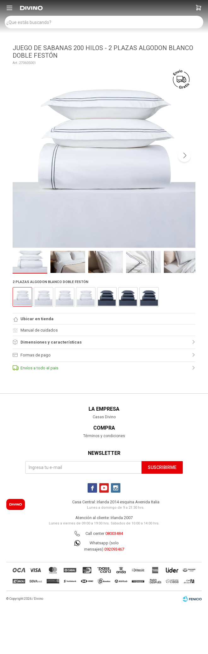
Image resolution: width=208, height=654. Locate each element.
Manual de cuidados (35, 330)
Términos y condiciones (104, 436)
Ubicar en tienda (37, 318)
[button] (198, 8)
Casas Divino (104, 417)
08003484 (114, 533)
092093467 (114, 549)
